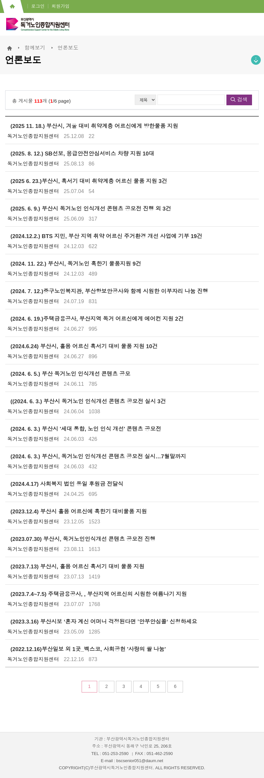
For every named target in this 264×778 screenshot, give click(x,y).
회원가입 (61, 6)
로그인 (38, 6)
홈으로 (12, 6)
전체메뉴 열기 (253, 26)
